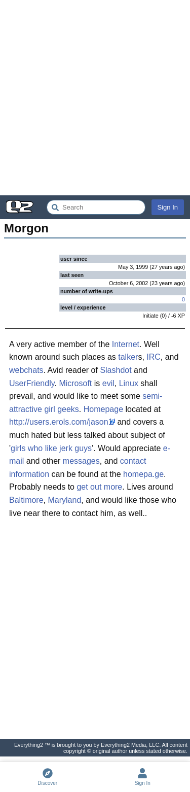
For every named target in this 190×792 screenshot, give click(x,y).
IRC (153, 357)
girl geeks (61, 409)
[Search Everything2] (96, 207)
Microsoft (75, 383)
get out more (99, 487)
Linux (128, 383)
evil (108, 383)
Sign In (168, 207)
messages (81, 461)
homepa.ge (143, 474)
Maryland (64, 500)
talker (128, 357)
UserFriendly (32, 383)
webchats (26, 370)
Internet (125, 344)
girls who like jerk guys (51, 448)
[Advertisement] (95, 98)
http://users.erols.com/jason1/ (62, 422)
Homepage (103, 409)
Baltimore (26, 500)
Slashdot (115, 370)
